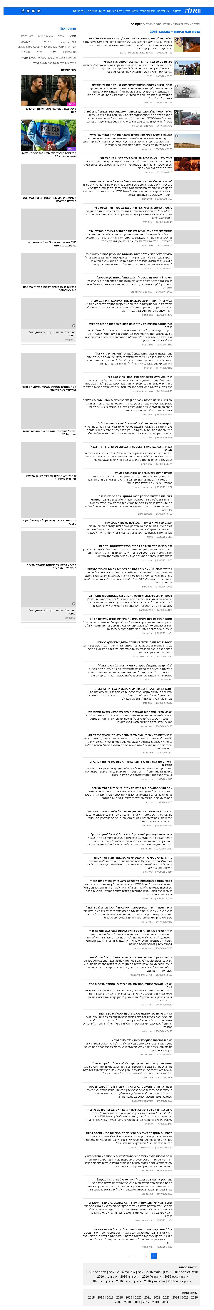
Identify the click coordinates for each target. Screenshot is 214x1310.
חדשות (166, 3)
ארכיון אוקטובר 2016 (127, 1272)
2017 (106, 1297)
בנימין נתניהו (24, 36)
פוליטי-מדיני (127, 11)
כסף (123, 3)
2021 (144, 1297)
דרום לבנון (43, 42)
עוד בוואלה (76, 11)
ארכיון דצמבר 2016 (182, 1272)
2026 (191, 1297)
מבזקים (173, 11)
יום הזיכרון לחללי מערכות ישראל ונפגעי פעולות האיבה (42, 47)
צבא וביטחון (160, 11)
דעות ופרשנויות (92, 11)
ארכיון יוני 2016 (126, 1276)
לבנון (49, 52)
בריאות (103, 3)
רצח (58, 63)
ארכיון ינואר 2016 (99, 1281)
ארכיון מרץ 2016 (151, 1281)
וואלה (193, 24)
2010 (124, 1302)
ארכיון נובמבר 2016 (155, 1272)
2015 (88, 1297)
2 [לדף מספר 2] (138, 1255)
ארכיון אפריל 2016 (176, 1281)
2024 (172, 1297)
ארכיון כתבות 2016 (154, 24)
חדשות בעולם (111, 11)
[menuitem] (164, 3)
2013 (152, 1302)
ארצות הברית (42, 36)
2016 (97, 1297)
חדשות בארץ (144, 11)
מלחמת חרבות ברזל (62, 58)
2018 (116, 1297)
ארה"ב (57, 36)
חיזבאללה (23, 42)
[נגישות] (5, 3)
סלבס (133, 3)
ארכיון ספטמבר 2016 (97, 1272)
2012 (142, 1302)
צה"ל (21, 58)
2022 (153, 1297)
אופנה (66, 3)
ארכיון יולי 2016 (148, 1276)
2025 (181, 1297)
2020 (134, 1297)
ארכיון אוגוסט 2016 (173, 1276)
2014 (161, 1302)
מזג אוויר (22, 52)
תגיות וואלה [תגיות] (64, 28)
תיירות (91, 3)
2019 (125, 1297)
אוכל (113, 3)
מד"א (36, 52)
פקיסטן (29, 58)
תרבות (143, 3)
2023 (163, 1297)
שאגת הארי (49, 63)
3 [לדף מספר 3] (126, 1255)
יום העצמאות (65, 52)
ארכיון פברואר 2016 (125, 1281)
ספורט (154, 3)
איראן (68, 36)
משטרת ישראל (42, 58)
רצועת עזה (67, 63)
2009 (114, 1302)
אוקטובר (133, 24)
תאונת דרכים (36, 63)
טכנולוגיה (78, 3)
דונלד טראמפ (64, 42)
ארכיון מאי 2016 (104, 1276)
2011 (133, 1302)
